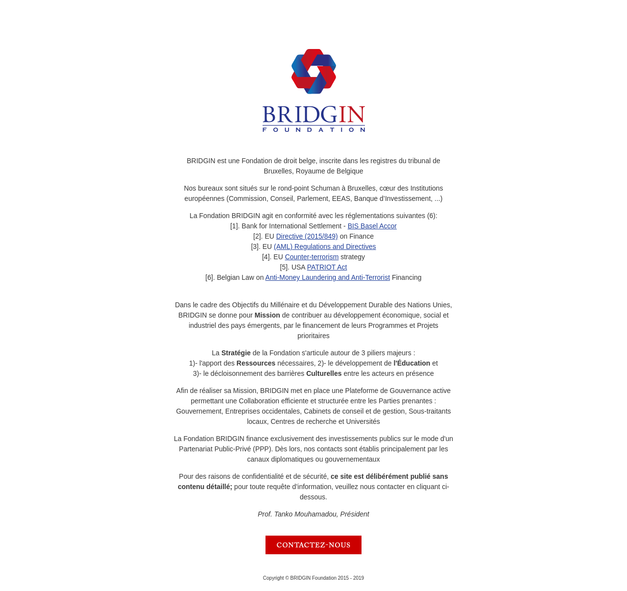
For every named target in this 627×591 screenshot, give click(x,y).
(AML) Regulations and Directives (325, 246)
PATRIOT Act (327, 267)
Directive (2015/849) (307, 236)
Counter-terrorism (312, 257)
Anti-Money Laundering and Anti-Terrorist (327, 277)
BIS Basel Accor (372, 226)
